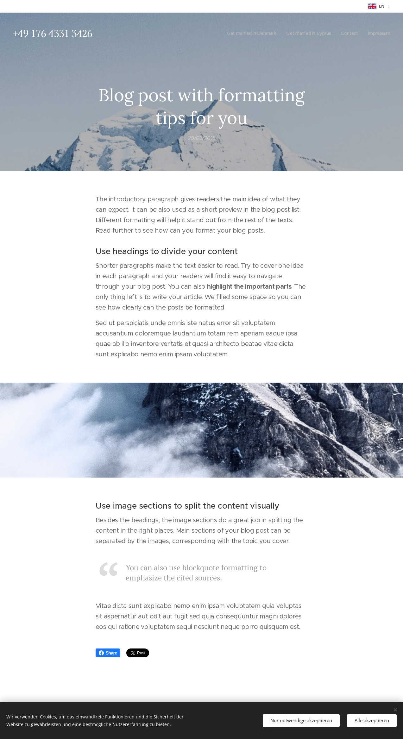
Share (108, 652)
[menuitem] (247, 33)
